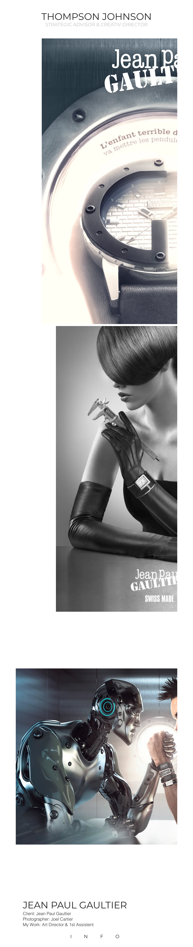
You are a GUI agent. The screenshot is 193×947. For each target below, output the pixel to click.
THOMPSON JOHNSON (96, 16)
